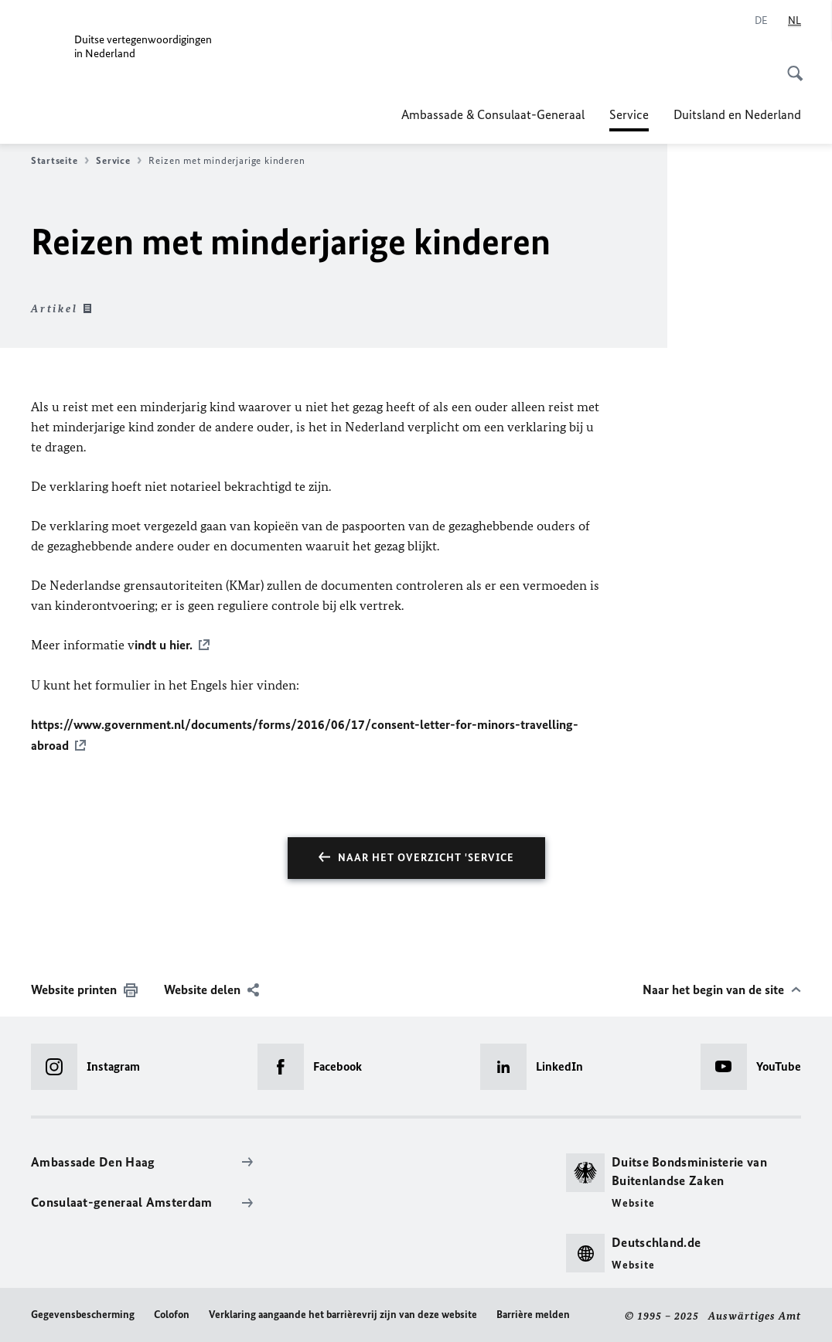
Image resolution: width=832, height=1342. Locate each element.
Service (629, 114)
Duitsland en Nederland (737, 114)
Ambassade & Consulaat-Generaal (493, 114)
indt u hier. (164, 644)
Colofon (171, 1312)
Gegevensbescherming (83, 1312)
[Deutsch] (761, 21)
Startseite (60, 161)
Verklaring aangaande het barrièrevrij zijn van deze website (343, 1312)
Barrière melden (533, 1312)
